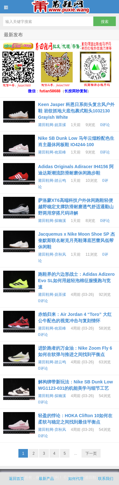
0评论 (105, 125)
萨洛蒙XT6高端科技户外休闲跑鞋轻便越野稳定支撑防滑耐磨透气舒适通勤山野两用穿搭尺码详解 (76, 207)
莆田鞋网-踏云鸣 (52, 180)
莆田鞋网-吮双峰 (52, 152)
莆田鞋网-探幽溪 (52, 220)
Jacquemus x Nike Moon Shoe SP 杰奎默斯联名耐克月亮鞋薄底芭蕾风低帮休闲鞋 (76, 240)
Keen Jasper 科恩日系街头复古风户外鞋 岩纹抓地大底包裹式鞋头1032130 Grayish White (76, 111)
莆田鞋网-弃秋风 (52, 254)
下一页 (91, 453)
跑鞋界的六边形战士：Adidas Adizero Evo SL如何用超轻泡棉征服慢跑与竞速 (76, 280)
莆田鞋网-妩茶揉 (52, 125)
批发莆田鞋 (59, 6)
